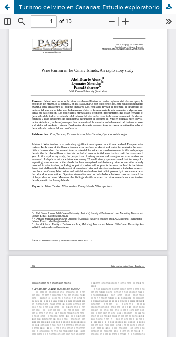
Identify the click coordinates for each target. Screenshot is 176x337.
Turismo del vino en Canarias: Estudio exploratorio (89, 7)
